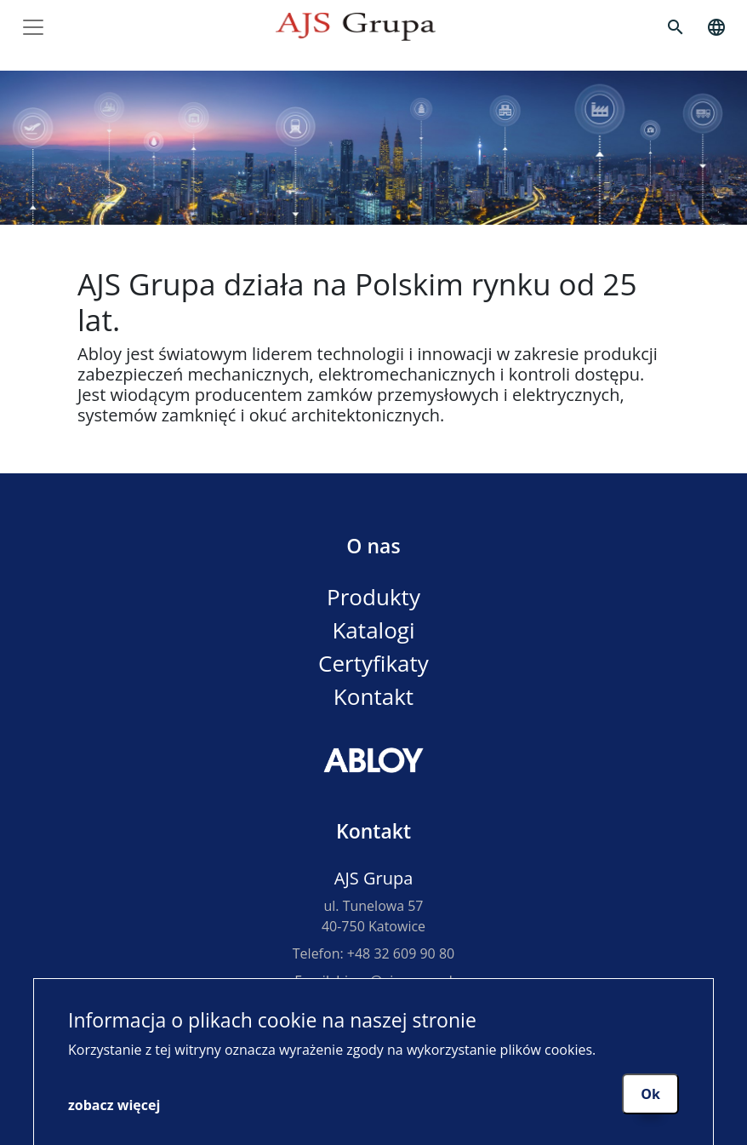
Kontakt (373, 696)
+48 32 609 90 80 (400, 953)
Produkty (373, 596)
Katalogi (373, 630)
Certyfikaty (373, 663)
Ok (650, 1094)
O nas (373, 545)
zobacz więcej (114, 1105)
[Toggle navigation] (33, 27)
